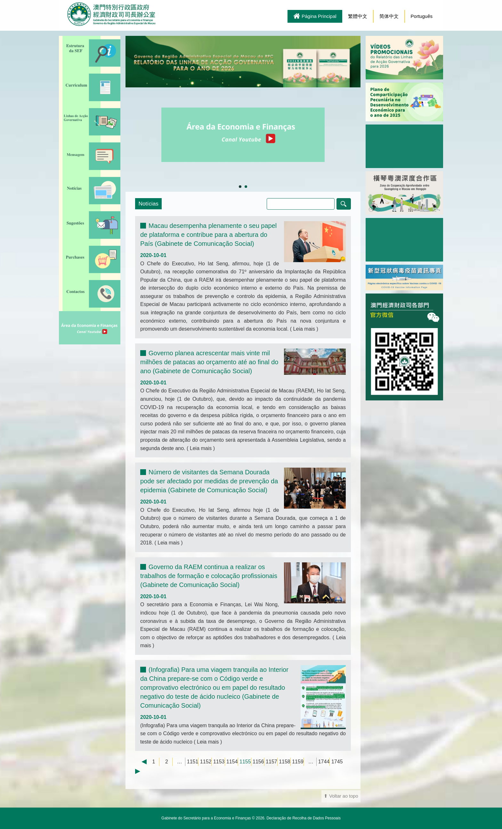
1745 (337, 761)
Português (422, 16)
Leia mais (304, 329)
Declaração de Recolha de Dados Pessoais (303, 818)
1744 (324, 761)
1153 (219, 761)
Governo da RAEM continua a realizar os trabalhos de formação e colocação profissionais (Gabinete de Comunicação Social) (208, 575)
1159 (298, 761)
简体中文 (389, 16)
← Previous (141, 761)
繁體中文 (357, 16)
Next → (141, 771)
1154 (232, 761)
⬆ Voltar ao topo (341, 796)
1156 (258, 761)
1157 (271, 761)
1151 (192, 761)
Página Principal (314, 16)
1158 (284, 761)
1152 (206, 761)
